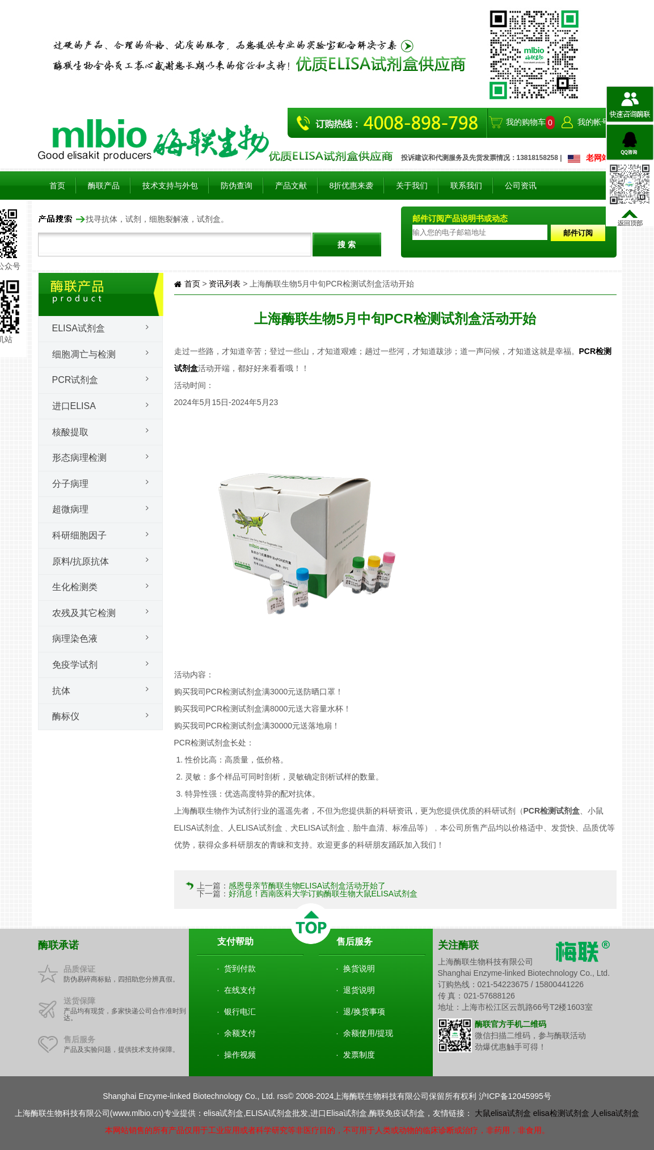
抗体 (61, 691)
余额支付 (240, 1033)
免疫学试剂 (75, 664)
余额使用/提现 (368, 1033)
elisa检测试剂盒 (561, 1113)
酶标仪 (65, 716)
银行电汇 (240, 1011)
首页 (57, 185)
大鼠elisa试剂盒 (503, 1113)
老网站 (598, 157)
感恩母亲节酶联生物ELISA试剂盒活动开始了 (307, 885)
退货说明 (359, 990)
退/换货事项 (364, 1011)
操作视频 (240, 1054)
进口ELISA (74, 406)
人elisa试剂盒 (615, 1113)
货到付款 (240, 968)
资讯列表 (224, 283)
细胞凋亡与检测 (84, 354)
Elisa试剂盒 (78, 328)
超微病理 (70, 509)
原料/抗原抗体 (80, 561)
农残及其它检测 (84, 613)
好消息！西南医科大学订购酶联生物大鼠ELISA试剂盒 (323, 893)
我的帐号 (593, 122)
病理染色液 (75, 638)
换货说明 (359, 968)
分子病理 (70, 483)
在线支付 (240, 990)
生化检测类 (75, 587)
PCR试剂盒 (75, 380)
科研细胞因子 (79, 535)
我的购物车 (526, 122)
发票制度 (359, 1054)
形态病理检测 (79, 457)
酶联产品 (104, 185)
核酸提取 (70, 432)
